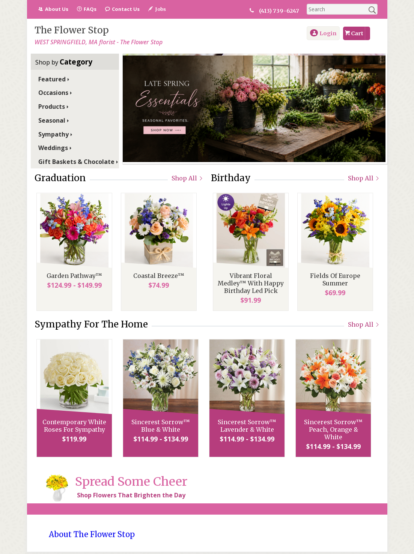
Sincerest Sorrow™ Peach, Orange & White (331, 429)
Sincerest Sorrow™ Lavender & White (245, 425)
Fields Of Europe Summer (333, 279)
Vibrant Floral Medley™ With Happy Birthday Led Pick (249, 283)
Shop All (187, 178)
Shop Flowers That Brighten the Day (131, 495)
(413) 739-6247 (283, 11)
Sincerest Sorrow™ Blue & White (158, 425)
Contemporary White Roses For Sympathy (72, 425)
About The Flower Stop (92, 534)
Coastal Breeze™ (156, 275)
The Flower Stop (72, 30)
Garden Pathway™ (72, 275)
